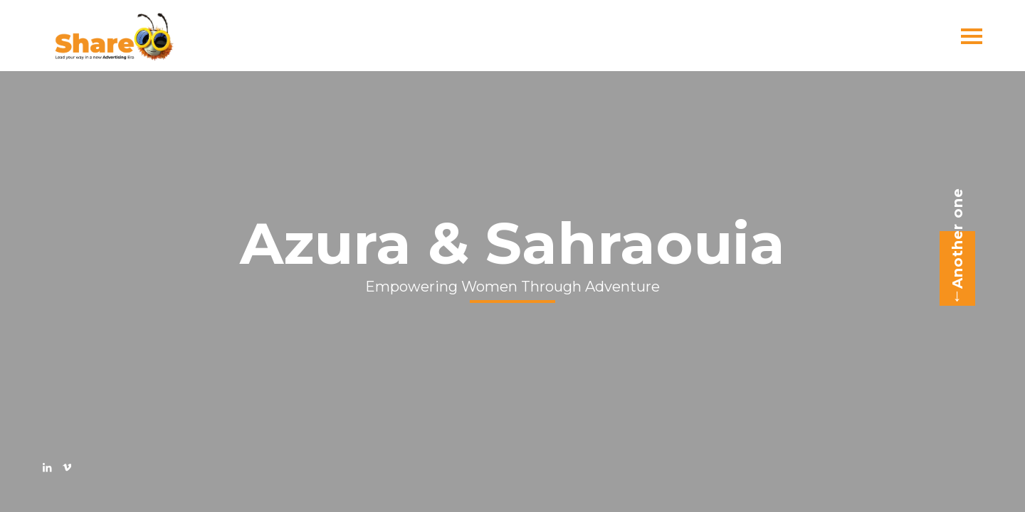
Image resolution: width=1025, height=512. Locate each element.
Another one (953, 247)
